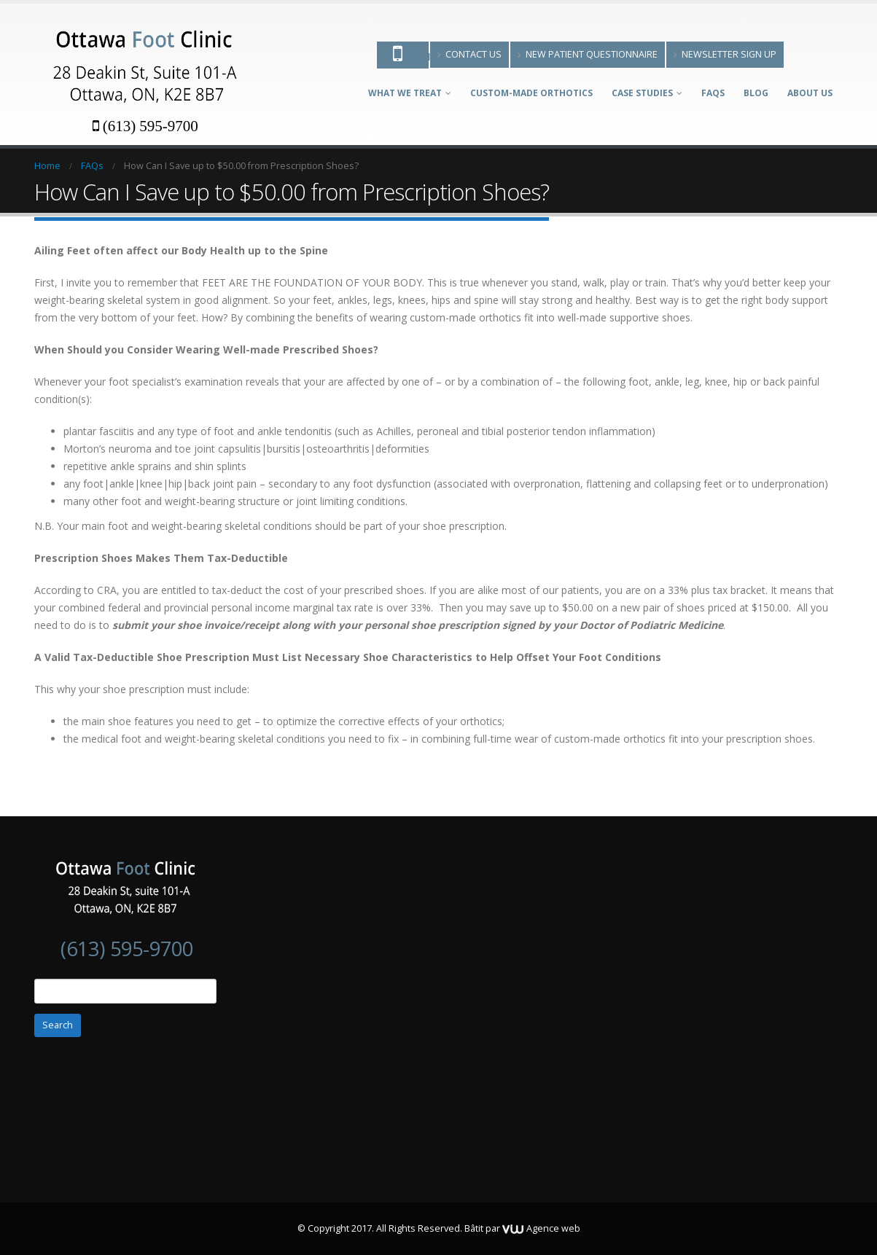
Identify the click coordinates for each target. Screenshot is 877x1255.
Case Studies (642, 93)
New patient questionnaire (588, 54)
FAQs (713, 93)
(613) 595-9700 (145, 125)
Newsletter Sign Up (725, 54)
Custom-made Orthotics (531, 93)
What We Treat (405, 93)
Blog (756, 93)
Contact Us (469, 54)
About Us (810, 93)
